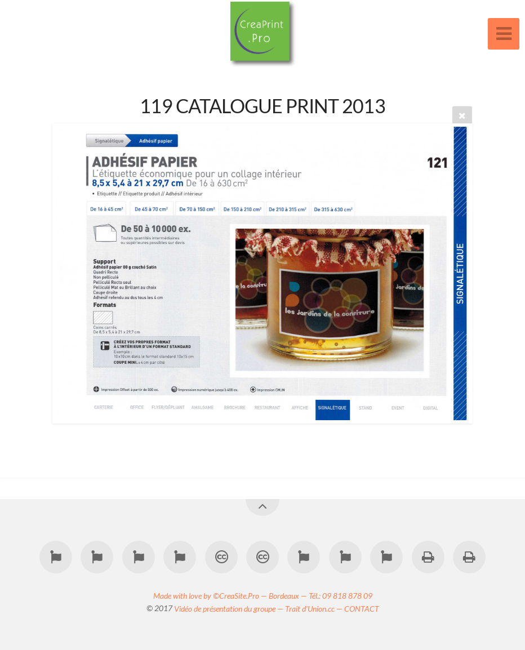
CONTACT (361, 608)
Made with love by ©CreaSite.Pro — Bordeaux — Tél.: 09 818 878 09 (262, 595)
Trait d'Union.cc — (314, 608)
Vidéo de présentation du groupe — (229, 608)
